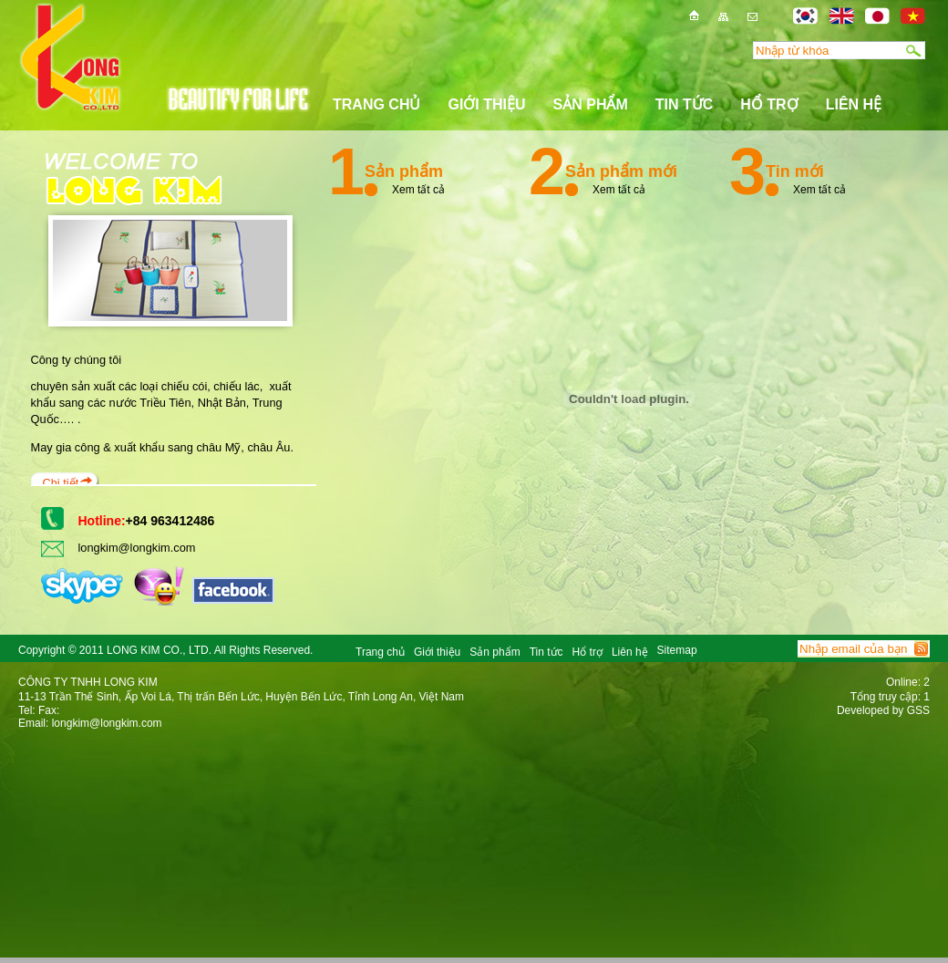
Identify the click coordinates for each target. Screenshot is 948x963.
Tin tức (684, 104)
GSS (918, 710)
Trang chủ (376, 104)
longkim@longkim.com (137, 547)
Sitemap (677, 650)
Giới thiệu (486, 104)
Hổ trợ (769, 104)
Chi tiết (61, 483)
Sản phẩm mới (621, 171)
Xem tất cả (418, 187)
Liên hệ (853, 104)
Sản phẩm (590, 104)
